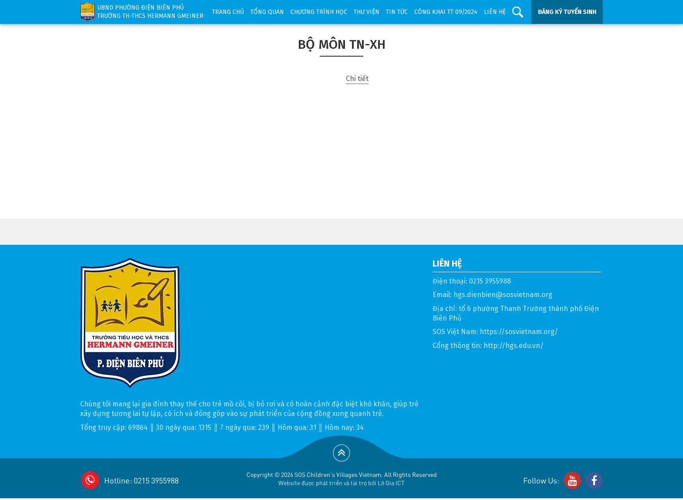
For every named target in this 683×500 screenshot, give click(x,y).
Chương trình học (319, 12)
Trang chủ (228, 12)
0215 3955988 (490, 281)
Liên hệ (495, 12)
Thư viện (366, 12)
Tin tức (397, 12)
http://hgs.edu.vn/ (514, 345)
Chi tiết (357, 78)
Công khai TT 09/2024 (445, 12)
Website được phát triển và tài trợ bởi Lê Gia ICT (341, 482)
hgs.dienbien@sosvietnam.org (502, 295)
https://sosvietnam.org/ (519, 332)
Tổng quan (267, 12)
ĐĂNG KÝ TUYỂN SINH (567, 12)
